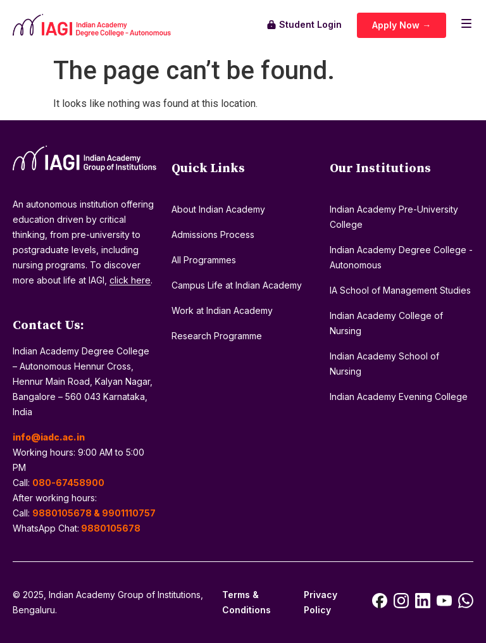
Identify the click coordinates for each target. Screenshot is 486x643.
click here (130, 280)
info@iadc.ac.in (49, 437)
